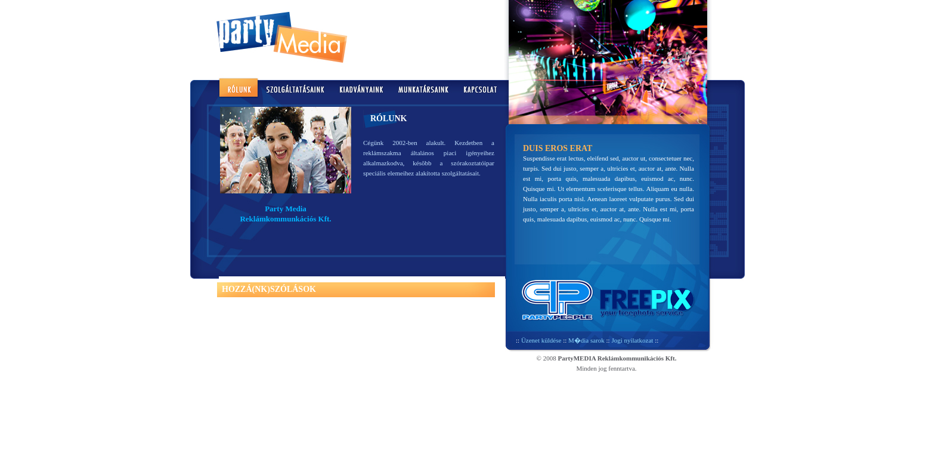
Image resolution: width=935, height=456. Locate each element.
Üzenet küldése (541, 340)
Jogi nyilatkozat (632, 340)
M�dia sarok (586, 340)
